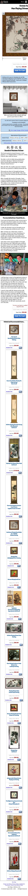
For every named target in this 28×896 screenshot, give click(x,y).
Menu (24, 2)
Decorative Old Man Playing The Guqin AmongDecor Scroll (14, 382)
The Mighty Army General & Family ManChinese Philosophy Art (14, 802)
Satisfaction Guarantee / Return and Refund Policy (15, 884)
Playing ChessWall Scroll (14, 751)
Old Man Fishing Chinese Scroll (14, 871)
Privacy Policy (15, 884)
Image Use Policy (7, 884)
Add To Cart (20, 70)
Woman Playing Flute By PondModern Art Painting (14, 714)
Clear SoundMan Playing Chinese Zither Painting (14, 338)
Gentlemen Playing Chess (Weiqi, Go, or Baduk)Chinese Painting (14, 534)
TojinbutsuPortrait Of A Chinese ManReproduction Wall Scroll (14, 609)
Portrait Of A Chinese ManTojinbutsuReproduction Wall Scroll (14, 834)
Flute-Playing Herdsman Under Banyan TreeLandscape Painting (14, 665)
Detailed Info (9, 347)
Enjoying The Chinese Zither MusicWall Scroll (14, 464)
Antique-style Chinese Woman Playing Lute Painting (14, 778)
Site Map (14, 882)
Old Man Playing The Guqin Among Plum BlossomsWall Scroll (14, 426)
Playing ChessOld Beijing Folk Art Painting (14, 557)
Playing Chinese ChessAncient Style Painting (14, 691)
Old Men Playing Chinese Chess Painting (14, 636)
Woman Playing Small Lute (14, 579)
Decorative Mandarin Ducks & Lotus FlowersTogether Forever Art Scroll (14, 507)
